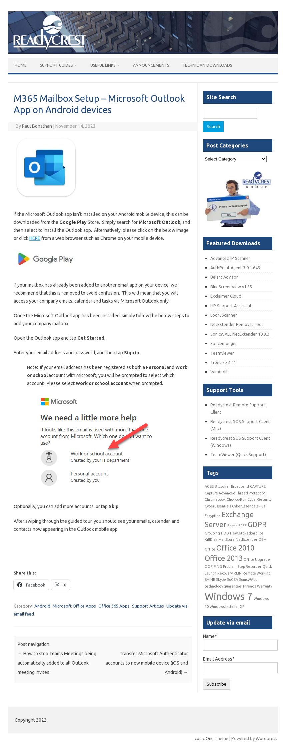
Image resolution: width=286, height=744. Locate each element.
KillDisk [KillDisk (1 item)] (211, 539)
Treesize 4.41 (223, 362)
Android (42, 606)
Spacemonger (223, 343)
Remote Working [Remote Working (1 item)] (257, 573)
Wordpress (266, 738)
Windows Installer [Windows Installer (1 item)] (224, 607)
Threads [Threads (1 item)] (249, 586)
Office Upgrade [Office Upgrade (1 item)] (257, 559)
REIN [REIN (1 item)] (238, 573)
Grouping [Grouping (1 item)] (212, 533)
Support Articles (148, 606)
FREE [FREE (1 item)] (242, 526)
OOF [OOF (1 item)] (209, 567)
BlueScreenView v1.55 (231, 286)
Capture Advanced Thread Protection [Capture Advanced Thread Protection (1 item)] (235, 493)
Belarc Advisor (224, 277)
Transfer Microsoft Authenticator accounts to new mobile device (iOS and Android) (147, 663)
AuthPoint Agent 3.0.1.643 (235, 267)
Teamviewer (222, 353)
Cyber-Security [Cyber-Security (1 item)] (259, 499)
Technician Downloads (207, 65)
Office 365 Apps (114, 606)
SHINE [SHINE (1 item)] (210, 580)
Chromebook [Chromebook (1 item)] (215, 499)
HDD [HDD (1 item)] (225, 533)
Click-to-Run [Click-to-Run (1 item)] (236, 499)
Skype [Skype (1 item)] (221, 580)
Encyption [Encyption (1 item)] (212, 516)
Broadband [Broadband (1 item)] (240, 486)
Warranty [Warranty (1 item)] (264, 586)
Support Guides (56, 65)
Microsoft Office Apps (74, 606)
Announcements (151, 65)
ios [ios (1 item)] (261, 533)
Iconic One (204, 738)
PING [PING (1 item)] (218, 567)
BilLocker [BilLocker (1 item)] (222, 486)
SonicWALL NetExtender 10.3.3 (239, 334)
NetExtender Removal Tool (236, 324)
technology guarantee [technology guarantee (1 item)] (223, 586)
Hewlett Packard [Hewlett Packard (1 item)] (244, 533)
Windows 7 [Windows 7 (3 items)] (229, 596)
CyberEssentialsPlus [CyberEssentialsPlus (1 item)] (248, 506)
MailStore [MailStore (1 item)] (226, 539)
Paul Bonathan (37, 126)
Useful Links (102, 65)
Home (21, 65)
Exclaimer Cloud (225, 296)
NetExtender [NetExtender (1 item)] (246, 539)
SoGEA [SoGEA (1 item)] (232, 580)
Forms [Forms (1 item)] (232, 526)
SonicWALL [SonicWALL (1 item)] (248, 580)
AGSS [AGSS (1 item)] (209, 486)
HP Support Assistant (231, 305)
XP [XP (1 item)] (242, 607)
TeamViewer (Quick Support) (238, 454)
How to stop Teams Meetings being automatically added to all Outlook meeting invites (57, 663)
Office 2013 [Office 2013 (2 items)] (224, 558)
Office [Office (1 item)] (210, 549)
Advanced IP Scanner (230, 258)
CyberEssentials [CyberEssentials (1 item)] (218, 506)
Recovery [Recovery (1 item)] (225, 573)
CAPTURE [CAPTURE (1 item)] (258, 486)
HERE (34, 238)
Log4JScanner (223, 315)
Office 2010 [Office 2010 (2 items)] (235, 548)
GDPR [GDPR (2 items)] (257, 524)
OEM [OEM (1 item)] (262, 539)
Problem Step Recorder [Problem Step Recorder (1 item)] (242, 567)
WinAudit (219, 371)
